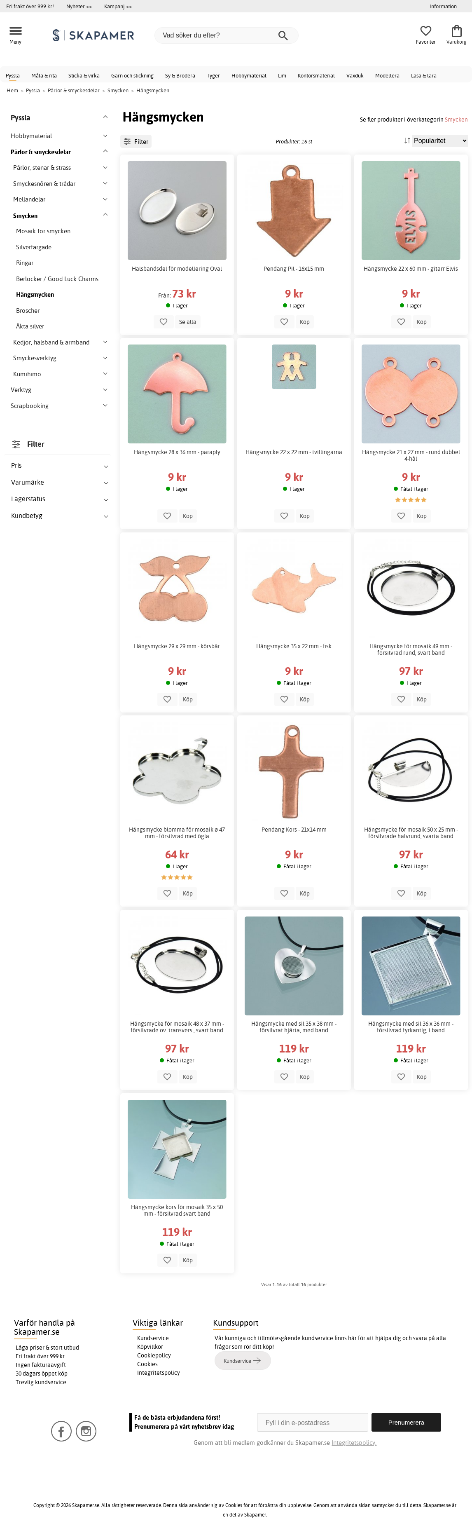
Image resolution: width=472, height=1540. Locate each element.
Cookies (147, 1364)
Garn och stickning (132, 75)
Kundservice (153, 1338)
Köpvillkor (150, 1346)
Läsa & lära (424, 75)
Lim (282, 75)
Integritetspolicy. (354, 1442)
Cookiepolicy (154, 1355)
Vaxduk (355, 75)
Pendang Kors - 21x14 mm (294, 829)
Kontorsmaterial (316, 75)
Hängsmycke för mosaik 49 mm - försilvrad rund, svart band (410, 649)
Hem (12, 90)
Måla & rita (44, 75)
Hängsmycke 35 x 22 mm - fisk (294, 646)
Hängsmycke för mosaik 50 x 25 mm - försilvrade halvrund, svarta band (411, 832)
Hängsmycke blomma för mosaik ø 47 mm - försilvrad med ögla (177, 832)
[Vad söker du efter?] (226, 35)
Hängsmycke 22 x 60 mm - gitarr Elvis (411, 268)
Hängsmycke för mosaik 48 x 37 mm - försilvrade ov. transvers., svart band (177, 1027)
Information (443, 6)
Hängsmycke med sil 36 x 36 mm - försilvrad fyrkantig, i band (410, 1027)
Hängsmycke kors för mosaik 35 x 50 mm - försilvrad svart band (177, 1210)
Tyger (213, 75)
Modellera (387, 75)
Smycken (456, 119)
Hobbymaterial (248, 75)
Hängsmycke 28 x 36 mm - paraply (177, 452)
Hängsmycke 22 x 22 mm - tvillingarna (293, 452)
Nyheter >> (79, 6)
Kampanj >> (118, 6)
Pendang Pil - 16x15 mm (294, 268)
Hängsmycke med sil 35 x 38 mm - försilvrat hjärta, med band (293, 1027)
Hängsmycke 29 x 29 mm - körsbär (177, 646)
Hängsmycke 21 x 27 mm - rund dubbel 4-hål (411, 455)
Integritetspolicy (158, 1372)
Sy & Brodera (180, 75)
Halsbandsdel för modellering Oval (177, 268)
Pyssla (13, 75)
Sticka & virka (84, 75)
